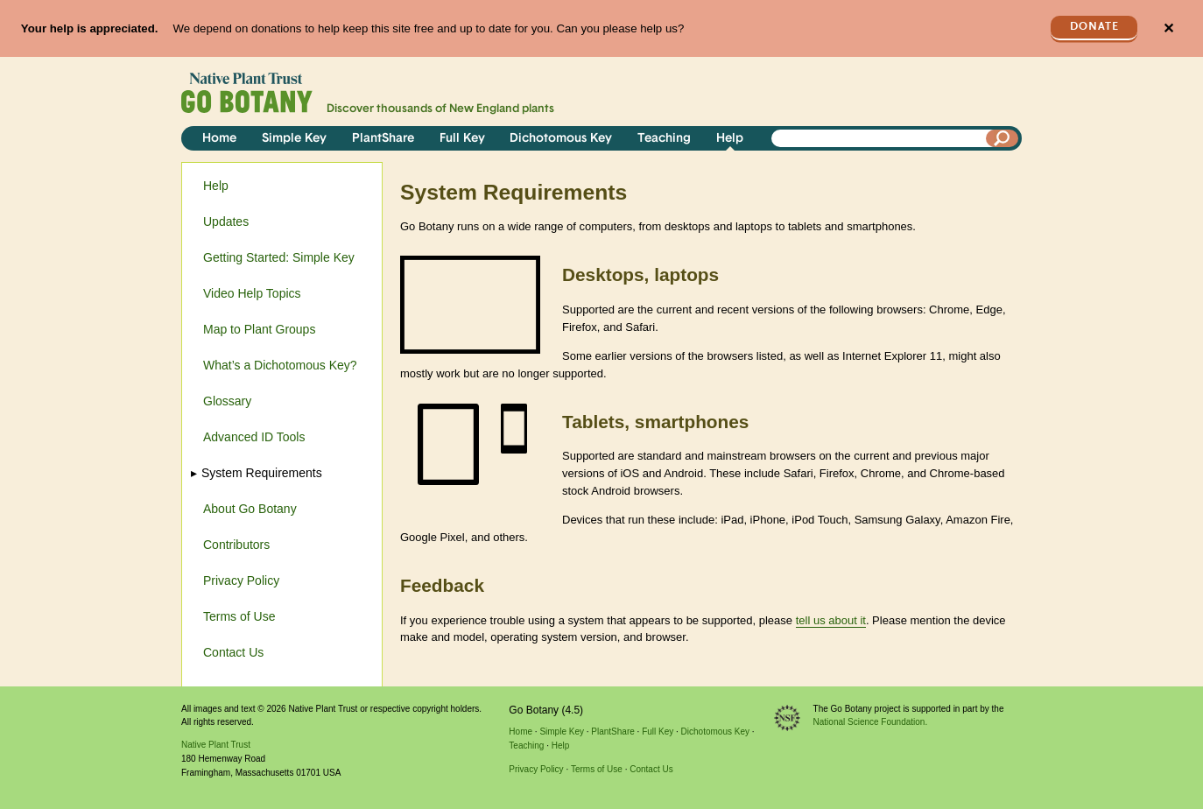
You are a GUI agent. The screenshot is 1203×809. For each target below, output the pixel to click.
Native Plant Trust (215, 744)
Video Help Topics (252, 293)
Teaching (664, 138)
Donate (1094, 26)
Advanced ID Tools (254, 437)
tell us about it (831, 620)
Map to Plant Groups (259, 329)
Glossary (227, 401)
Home (219, 138)
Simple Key (294, 138)
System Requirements (262, 473)
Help (729, 138)
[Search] (1002, 138)
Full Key (462, 138)
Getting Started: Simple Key (279, 257)
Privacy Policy (241, 580)
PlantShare (383, 138)
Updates (226, 222)
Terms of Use (239, 616)
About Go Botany (250, 509)
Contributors (236, 545)
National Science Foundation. (870, 722)
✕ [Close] (1168, 28)
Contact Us (233, 652)
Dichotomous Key (561, 138)
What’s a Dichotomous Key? (280, 365)
